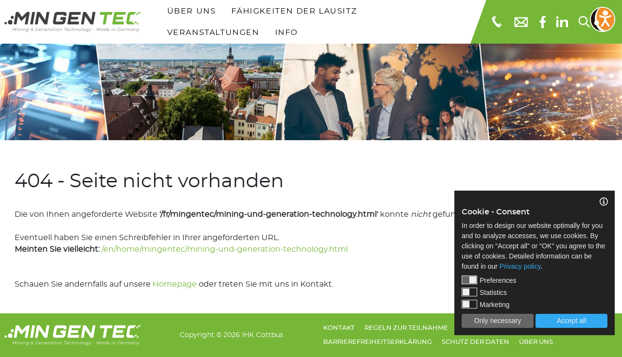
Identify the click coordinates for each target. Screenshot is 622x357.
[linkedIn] (562, 22)
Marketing (485, 304)
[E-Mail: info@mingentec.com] (520, 22)
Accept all (572, 321)
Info (286, 32)
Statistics (484, 292)
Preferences (489, 280)
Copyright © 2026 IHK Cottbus (231, 335)
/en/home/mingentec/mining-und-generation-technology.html (225, 249)
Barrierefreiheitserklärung (377, 342)
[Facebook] (542, 22)
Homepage (175, 284)
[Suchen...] (583, 22)
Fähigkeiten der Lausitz (294, 11)
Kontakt (339, 328)
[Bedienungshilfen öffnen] (602, 19)
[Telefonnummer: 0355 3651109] (495, 22)
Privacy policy (520, 266)
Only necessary (497, 321)
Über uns (191, 11)
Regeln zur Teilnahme (406, 328)
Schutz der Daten (475, 342)
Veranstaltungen (213, 32)
